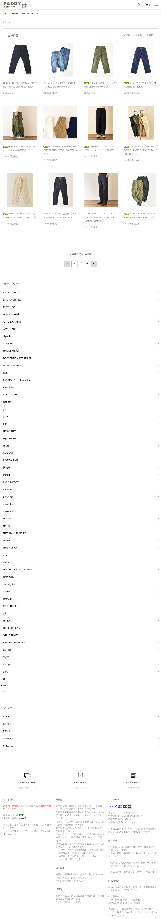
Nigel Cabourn (7, 473)
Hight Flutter (6, 394)
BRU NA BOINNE (9, 295)
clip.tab (4, 321)
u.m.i (3, 561)
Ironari (4, 420)
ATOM (64, 860)
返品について (9, 871)
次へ (92, 263)
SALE (3, 600)
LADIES (16, 13)
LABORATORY (7, 426)
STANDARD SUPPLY (10, 541)
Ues (2, 567)
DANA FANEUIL (8, 332)
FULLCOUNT (7, 363)
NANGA (4, 452)
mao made (5, 447)
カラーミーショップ (51, 905)
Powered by (80, 911)
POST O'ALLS (7, 514)
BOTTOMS (29, 13)
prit (2, 520)
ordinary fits (6, 499)
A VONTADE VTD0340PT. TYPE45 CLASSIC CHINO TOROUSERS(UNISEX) (141, 150)
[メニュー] (156, 4)
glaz (3, 374)
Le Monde (5, 436)
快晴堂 (4, 415)
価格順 (138, 35)
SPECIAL (5, 621)
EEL (3, 347)
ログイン (110, 871)
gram (3, 379)
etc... (3, 577)
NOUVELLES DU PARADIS (13, 488)
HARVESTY (6, 389)
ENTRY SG (6, 300)
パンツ (41, 13)
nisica (3, 483)
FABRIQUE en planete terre (13, 353)
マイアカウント (114, 860)
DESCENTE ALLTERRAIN (13, 337)
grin (2, 384)
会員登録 (110, 865)
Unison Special (7, 306)
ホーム (6, 13)
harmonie (5, 405)
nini (2, 478)
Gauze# (4, 368)
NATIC (4, 457)
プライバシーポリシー (14, 887)
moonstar (5, 441)
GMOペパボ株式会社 (91, 905)
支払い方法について (13, 876)
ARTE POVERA (8, 290)
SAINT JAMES (7, 535)
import (3, 572)
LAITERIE (5, 431)
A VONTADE (6, 316)
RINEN (4, 525)
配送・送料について (13, 865)
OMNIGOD (6, 494)
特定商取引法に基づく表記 (16, 881)
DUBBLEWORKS (9, 342)
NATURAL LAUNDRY (10, 462)
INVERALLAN (7, 410)
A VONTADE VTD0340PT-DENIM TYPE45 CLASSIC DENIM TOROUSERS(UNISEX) (100, 217)
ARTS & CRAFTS (9, 311)
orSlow (4, 504)
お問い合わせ (112, 881)
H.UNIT (4, 400)
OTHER (4, 616)
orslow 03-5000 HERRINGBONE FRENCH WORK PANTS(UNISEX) (60, 150)
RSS (57, 860)
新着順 (150, 35)
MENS (4, 610)
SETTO (4, 546)
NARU (4, 467)
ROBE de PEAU (8, 530)
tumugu (4, 556)
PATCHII (4, 509)
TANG (3, 551)
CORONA (5, 327)
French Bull (6, 358)
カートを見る (112, 876)
